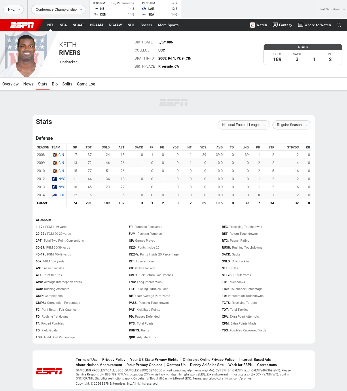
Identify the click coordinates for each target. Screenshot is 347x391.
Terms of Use (87, 359)
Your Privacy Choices (144, 365)
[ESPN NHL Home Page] (131, 25)
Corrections (267, 365)
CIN (61, 155)
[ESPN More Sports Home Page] (168, 25)
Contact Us (176, 365)
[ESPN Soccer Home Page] (146, 25)
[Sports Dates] (58, 9)
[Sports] (14, 9)
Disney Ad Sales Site (207, 365)
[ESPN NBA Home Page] (63, 25)
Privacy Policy (114, 359)
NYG (61, 179)
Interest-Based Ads (255, 359)
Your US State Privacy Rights (154, 359)
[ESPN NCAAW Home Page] (115, 25)
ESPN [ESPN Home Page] (22, 25)
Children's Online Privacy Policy (209, 359)
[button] (339, 25)
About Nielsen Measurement (99, 365)
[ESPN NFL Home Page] (50, 25)
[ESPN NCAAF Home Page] (78, 25)
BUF (61, 195)
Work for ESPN (240, 365)
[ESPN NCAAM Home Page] (96, 25)
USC (161, 50)
